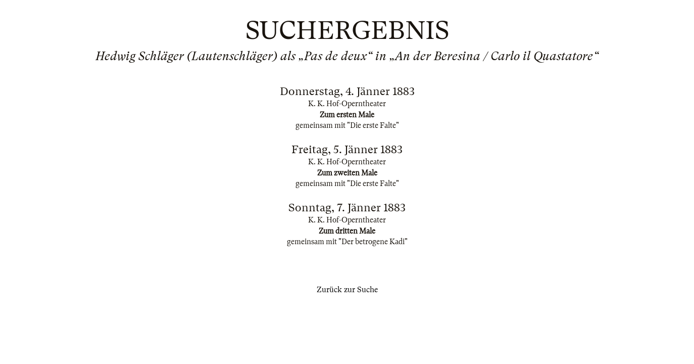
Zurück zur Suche (347, 289)
